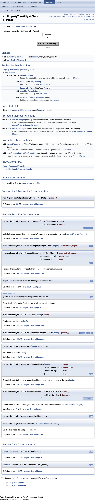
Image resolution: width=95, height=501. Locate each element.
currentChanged (18, 120)
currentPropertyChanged (16, 57)
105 (17, 339)
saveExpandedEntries (15, 153)
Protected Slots (89, 14)
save (22, 91)
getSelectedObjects (27, 75)
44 (17, 204)
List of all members (88, 19)
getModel (24, 70)
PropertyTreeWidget (13, 11)
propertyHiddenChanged (21, 110)
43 (15, 183)
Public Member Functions (76, 14)
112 (17, 471)
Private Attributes (89, 17)
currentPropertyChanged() (22, 125)
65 (17, 238)
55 (17, 308)
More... (76, 78)
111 (17, 458)
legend (47, 47)
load (22, 82)
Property (35, 57)
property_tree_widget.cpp (33, 204)
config (38, 82)
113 (17, 357)
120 (17, 385)
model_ (23, 166)
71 (17, 409)
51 (17, 287)
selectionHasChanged (15, 60)
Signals (66, 14)
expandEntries (12, 144)
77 (17, 434)
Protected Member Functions (57, 17)
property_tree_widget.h (23, 26)
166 (17, 273)
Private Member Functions (75, 17)
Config (31, 82)
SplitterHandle (12, 169)
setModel (23, 97)
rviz (2, 11)
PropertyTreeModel (10, 70)
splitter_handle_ (26, 169)
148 (17, 325)
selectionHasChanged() (83, 131)
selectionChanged (19, 129)
